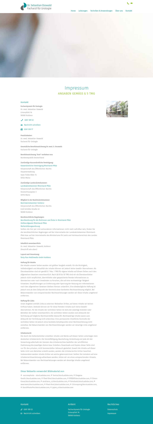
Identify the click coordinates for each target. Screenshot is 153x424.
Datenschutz (112, 409)
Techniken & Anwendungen (101, 11)
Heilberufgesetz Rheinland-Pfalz (34, 223)
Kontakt (129, 11)
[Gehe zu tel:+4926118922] (128, 3)
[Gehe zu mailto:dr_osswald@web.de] (132, 3)
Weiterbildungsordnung (30, 226)
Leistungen (83, 11)
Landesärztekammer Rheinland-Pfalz (36, 186)
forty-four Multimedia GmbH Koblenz (36, 257)
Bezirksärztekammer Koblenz (32, 203)
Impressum (111, 413)
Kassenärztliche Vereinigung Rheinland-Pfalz (39, 166)
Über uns (119, 11)
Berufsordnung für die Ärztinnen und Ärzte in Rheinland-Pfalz (46, 220)
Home (73, 11)
